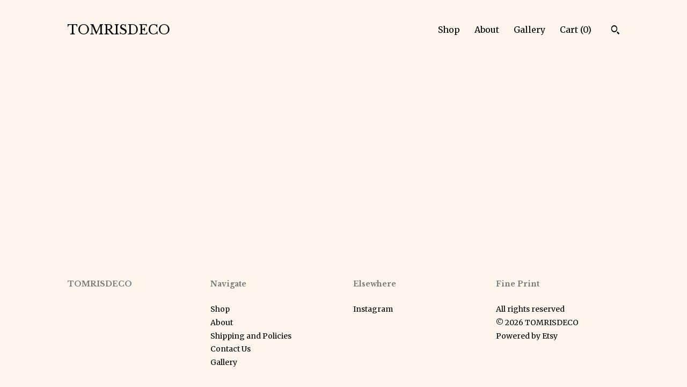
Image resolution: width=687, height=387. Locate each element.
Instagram (373, 309)
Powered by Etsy (527, 336)
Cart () (575, 29)
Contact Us (230, 349)
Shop (449, 29)
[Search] (615, 31)
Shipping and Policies (250, 336)
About (486, 29)
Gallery (529, 29)
